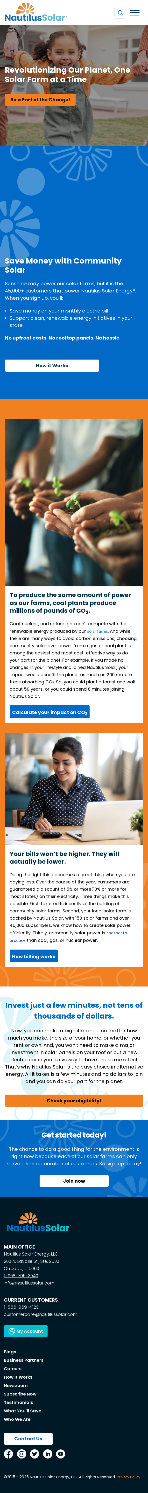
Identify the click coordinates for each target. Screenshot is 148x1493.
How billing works (33, 956)
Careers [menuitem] (12, 1369)
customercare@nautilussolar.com (40, 1314)
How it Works (52, 365)
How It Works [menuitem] (18, 1377)
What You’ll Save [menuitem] (22, 1411)
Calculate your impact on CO (49, 712)
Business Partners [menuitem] (23, 1360)
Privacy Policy (128, 1476)
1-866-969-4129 (21, 1307)
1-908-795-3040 (21, 1276)
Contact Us (28, 1438)
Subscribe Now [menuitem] (20, 1394)
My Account (29, 1331)
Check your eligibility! (74, 1101)
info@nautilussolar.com (29, 1283)
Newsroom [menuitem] (16, 1385)
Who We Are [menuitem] (17, 1419)
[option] (74, 85)
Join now (74, 1181)
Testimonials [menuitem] (18, 1402)
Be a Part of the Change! (40, 99)
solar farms (97, 631)
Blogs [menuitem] (10, 1352)
